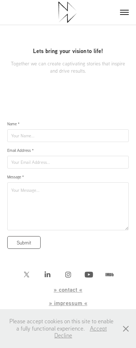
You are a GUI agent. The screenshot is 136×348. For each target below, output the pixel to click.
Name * (13, 123)
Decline (63, 335)
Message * (15, 176)
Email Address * (20, 150)
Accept (98, 328)
